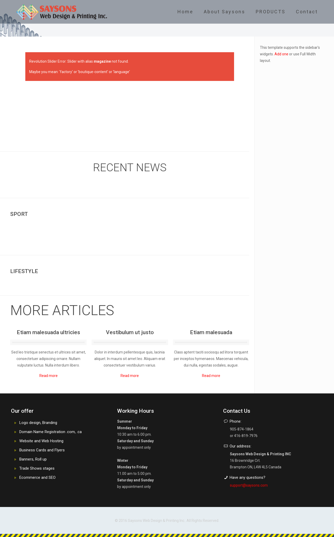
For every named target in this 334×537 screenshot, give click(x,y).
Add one (281, 54)
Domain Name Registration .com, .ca (50, 431)
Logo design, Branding (38, 422)
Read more (48, 376)
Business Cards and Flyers (42, 450)
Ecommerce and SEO (37, 477)
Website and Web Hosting (41, 441)
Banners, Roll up (33, 459)
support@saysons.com (249, 485)
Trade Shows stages (37, 468)
